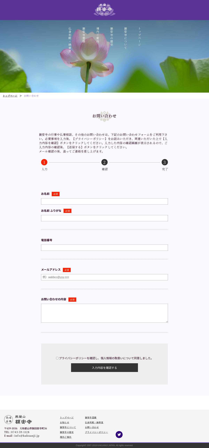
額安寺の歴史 (112, 36)
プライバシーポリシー (96, 432)
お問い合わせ (92, 427)
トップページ (139, 36)
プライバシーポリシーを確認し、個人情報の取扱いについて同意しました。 (106, 358)
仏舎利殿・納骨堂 (70, 40)
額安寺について (125, 38)
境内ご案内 (98, 35)
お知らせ (64, 422)
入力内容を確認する (104, 367)
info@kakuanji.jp (27, 435)
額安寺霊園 (84, 35)
